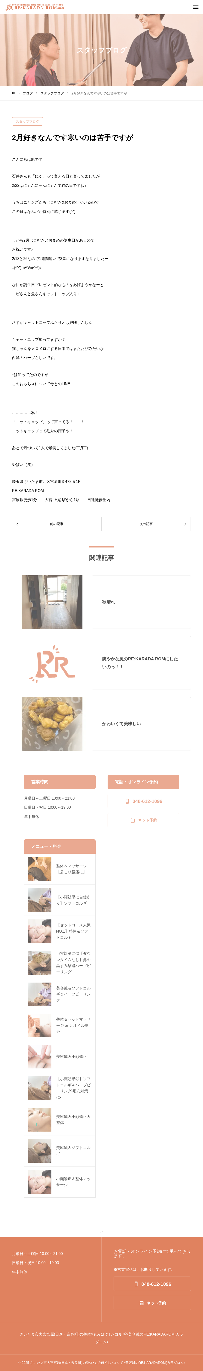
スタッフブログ (27, 121)
